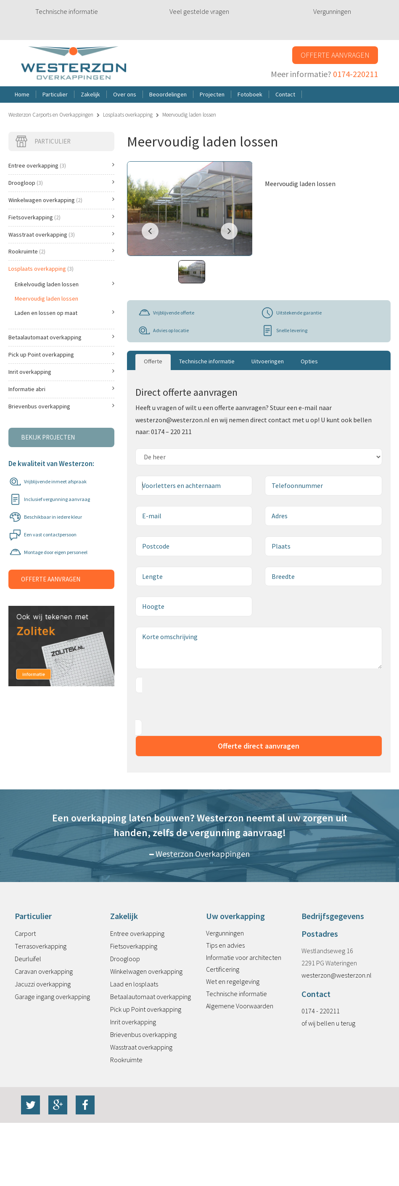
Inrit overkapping (61, 372)
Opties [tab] (309, 361)
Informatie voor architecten (243, 957)
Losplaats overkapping (128, 114)
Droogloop (61, 183)
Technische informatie (66, 11)
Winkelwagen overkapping (61, 200)
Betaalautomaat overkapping (61, 337)
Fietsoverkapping (61, 217)
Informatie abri (61, 389)
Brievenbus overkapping (61, 406)
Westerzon (73, 63)
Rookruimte (61, 251)
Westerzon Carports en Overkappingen (50, 114)
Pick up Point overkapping (61, 354)
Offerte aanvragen (335, 55)
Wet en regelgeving (232, 981)
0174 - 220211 (320, 1011)
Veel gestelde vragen (199, 11)
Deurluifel (28, 958)
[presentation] (199, 706)
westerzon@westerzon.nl (336, 975)
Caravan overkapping (44, 971)
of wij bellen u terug (328, 1023)
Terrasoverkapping (40, 946)
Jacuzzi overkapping (43, 984)
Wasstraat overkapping (61, 234)
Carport (25, 933)
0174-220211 (355, 74)
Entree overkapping (61, 165)
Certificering (222, 969)
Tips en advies (225, 945)
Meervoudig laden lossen (46, 298)
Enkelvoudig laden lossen (64, 284)
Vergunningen (332, 11)
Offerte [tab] (153, 361)
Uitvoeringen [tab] (267, 361)
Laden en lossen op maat (64, 313)
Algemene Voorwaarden (239, 1006)
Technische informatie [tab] (207, 361)
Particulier (43, 141)
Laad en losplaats (134, 984)
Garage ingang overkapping (52, 996)
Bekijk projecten (48, 437)
